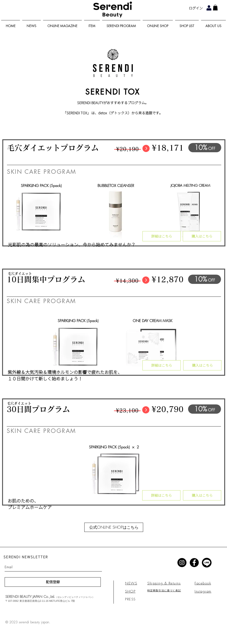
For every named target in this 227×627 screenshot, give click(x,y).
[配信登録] (53, 582)
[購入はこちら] (202, 236)
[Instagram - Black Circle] (181, 562)
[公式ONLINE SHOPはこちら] (113, 527)
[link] (215, 7)
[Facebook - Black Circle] (194, 562)
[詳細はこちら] (161, 236)
